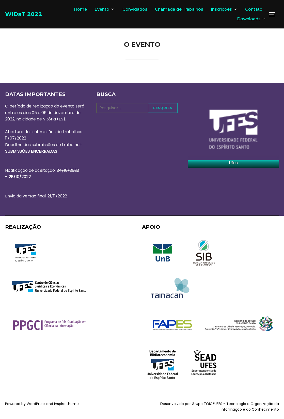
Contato (253, 9)
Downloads (251, 19)
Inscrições (224, 9)
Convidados (134, 9)
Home (80, 9)
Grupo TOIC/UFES (207, 403)
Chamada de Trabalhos (179, 9)
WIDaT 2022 (27, 14)
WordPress (36, 403)
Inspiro (60, 403)
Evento (104, 9)
